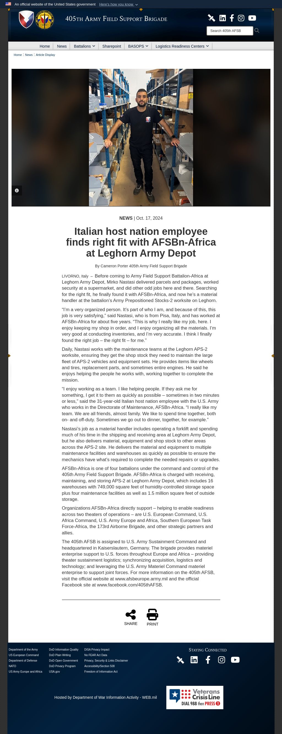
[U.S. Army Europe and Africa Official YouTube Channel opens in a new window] (252, 17)
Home (45, 46)
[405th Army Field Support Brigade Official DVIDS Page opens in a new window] (180, 659)
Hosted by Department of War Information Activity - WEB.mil (106, 697)
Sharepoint (111, 46)
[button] (119, 4)
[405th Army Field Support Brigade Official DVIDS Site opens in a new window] (211, 17)
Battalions (84, 46)
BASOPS (138, 46)
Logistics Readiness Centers (182, 46)
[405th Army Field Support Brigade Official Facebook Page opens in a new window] (232, 17)
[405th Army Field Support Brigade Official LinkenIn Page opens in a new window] (194, 661)
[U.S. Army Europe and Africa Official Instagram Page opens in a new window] (241, 17)
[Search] (230, 31)
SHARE (130, 617)
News (62, 46)
